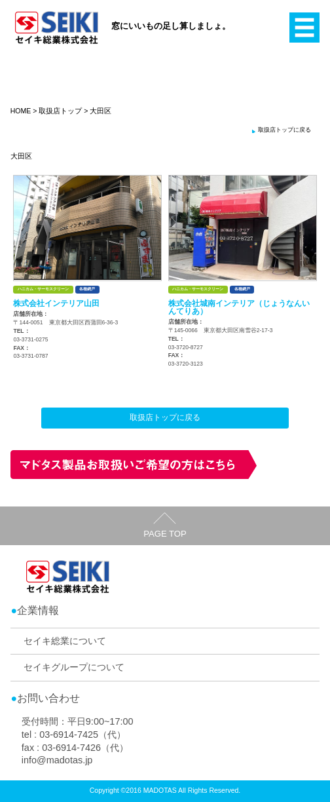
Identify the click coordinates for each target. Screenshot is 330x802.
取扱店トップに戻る (284, 129)
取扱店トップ (60, 111)
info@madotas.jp (57, 760)
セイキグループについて (74, 667)
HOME (20, 111)
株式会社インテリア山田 (56, 303)
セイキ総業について (65, 641)
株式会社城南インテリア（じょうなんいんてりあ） (239, 307)
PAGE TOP (165, 534)
